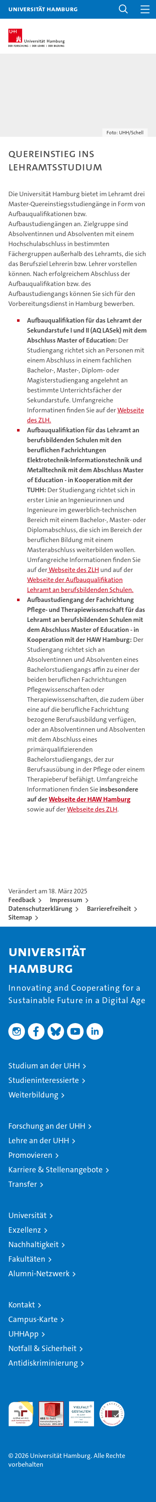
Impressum (66, 899)
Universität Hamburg (43, 8)
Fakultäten (26, 1259)
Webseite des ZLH (73, 569)
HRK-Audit (77, 1410)
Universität (27, 1215)
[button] (123, 9)
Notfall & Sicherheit (42, 1348)
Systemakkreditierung (111, 1405)
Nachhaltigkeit (33, 1244)
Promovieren (30, 1155)
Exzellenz (24, 1230)
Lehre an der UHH (38, 1140)
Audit (46, 1405)
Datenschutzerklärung (40, 908)
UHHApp (23, 1334)
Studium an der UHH (44, 1066)
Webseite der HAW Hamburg (90, 799)
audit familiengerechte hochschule (20, 1413)
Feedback (21, 899)
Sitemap (20, 917)
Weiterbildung (33, 1095)
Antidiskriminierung (43, 1363)
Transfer (22, 1184)
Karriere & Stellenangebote (55, 1169)
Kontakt (21, 1305)
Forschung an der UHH (46, 1126)
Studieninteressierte (43, 1080)
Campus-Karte (33, 1319)
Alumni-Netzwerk (38, 1273)
